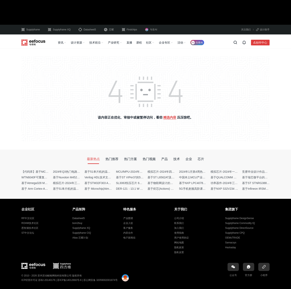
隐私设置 (179, 252)
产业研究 (113, 42)
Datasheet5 (87, 29)
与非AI (151, 29)
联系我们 (179, 223)
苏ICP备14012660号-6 (69, 280)
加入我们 (179, 228)
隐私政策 (179, 247)
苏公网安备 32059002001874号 (100, 280)
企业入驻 (128, 223)
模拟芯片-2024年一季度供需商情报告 (234, 171)
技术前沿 (95, 42)
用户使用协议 (181, 237)
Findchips (129, 29)
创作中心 (261, 42)
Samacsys (230, 242)
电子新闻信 (129, 237)
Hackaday (230, 247)
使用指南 (179, 232)
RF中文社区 (27, 218)
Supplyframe (30, 29)
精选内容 (169, 117)
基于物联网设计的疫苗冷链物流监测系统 (173, 183)
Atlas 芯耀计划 (80, 237)
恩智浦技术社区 (29, 228)
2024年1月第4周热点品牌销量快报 (200, 171)
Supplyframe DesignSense (239, 218)
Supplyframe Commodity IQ (240, 223)
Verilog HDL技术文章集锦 (100, 177)
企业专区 (164, 42)
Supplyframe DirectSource (239, 228)
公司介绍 (179, 218)
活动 (180, 42)
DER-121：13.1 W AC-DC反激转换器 (139, 188)
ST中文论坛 (27, 232)
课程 (139, 42)
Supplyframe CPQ (235, 232)
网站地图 (179, 242)
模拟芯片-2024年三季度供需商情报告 (76, 183)
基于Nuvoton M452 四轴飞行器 (72, 177)
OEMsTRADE (232, 237)
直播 (129, 42)
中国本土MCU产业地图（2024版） (201, 177)
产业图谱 (128, 218)
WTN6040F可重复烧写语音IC (40, 177)
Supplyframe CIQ (81, 232)
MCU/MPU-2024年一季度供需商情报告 (140, 171)
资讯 (60, 42)
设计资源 (76, 42)
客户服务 (128, 228)
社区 (149, 42)
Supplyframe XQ (59, 29)
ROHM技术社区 (30, 223)
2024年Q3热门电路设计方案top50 (74, 171)
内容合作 (128, 232)
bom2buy (77, 223)
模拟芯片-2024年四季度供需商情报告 (171, 171)
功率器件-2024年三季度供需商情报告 (234, 183)
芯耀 (109, 29)
